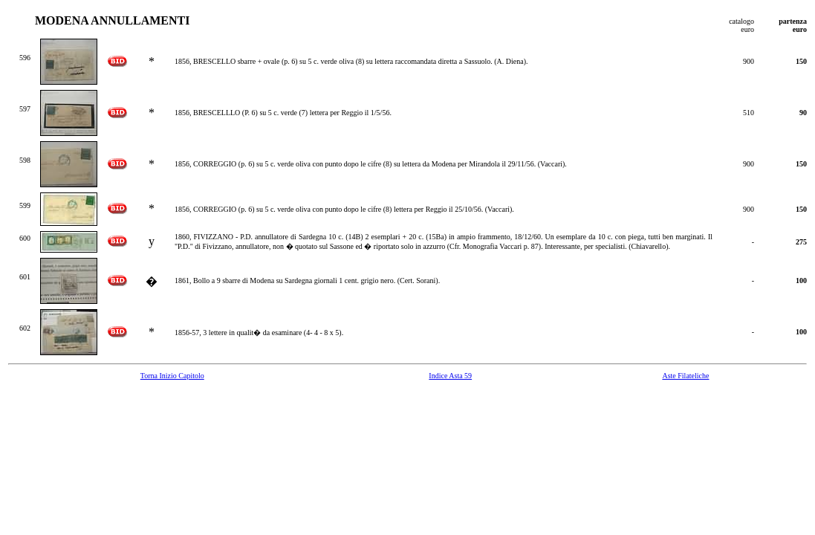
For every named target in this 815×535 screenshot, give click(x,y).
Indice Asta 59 (450, 376)
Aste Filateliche (685, 376)
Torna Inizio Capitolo (172, 376)
